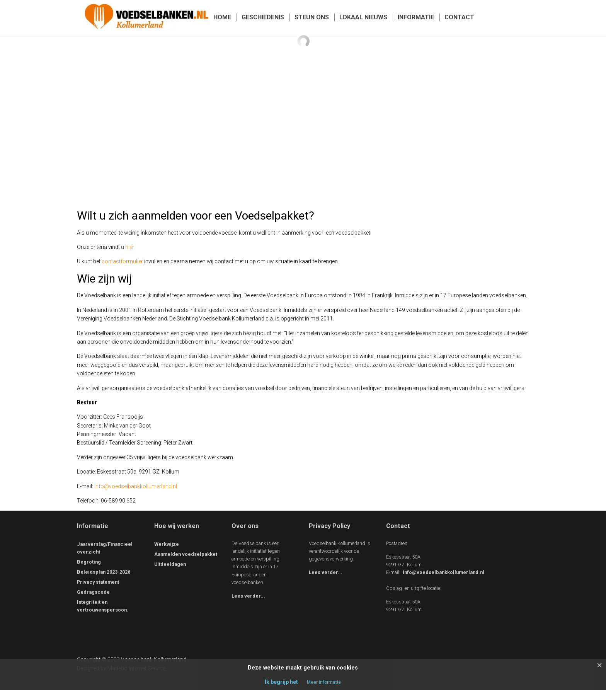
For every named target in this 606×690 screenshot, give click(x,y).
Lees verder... (248, 596)
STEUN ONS (311, 17)
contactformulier (122, 261)
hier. (130, 247)
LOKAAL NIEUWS (363, 17)
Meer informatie (324, 682)
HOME (222, 17)
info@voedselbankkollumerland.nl (135, 486)
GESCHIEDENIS (263, 17)
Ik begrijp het (281, 682)
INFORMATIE (416, 17)
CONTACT (459, 17)
